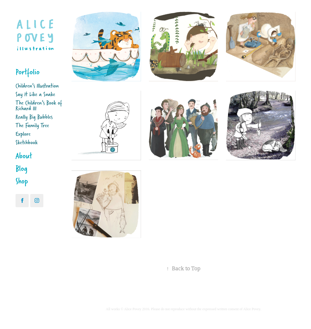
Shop (22, 181)
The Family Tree (32, 125)
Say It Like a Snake (35, 94)
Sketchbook (27, 142)
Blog (21, 168)
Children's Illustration (37, 85)
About (24, 155)
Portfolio (28, 71)
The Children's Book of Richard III (39, 105)
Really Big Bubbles (34, 116)
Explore (23, 133)
